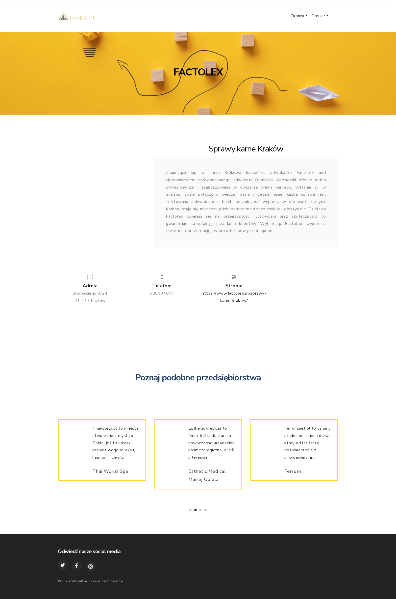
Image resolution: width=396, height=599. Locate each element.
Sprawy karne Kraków (246, 148)
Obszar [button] (318, 16)
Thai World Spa (110, 473)
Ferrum (292, 473)
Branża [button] (297, 16)
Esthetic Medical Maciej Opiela (207, 477)
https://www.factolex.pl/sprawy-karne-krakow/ (234, 297)
